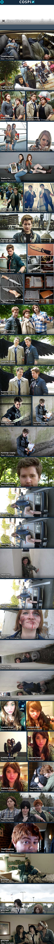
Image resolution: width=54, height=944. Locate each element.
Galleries (42, 21)
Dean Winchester (19, 21)
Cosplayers (50, 21)
